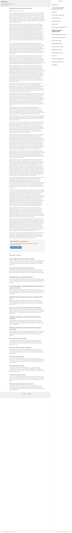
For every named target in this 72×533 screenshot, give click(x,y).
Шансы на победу (55, 24)
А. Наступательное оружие (17, 374)
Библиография (54, 64)
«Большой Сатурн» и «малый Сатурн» (59, 37)
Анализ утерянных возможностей (58, 15)
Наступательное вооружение (17, 338)
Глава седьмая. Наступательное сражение (21, 267)
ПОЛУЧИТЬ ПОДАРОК (16, 247)
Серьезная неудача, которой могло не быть (59, 27)
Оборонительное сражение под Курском (21, 383)
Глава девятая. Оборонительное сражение (21, 258)
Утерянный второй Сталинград (57, 46)
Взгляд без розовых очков (56, 40)
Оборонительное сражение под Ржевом (21, 277)
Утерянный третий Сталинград (57, 52)
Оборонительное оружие (16, 365)
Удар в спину (54, 55)
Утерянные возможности (56, 18)
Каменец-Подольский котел (57, 49)
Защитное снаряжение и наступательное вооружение (25, 307)
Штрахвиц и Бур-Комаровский (57, 58)
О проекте (24, 393)
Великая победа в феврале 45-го (57, 61)
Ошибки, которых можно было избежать (59, 34)
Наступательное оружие (16, 356)
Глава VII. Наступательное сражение (20, 347)
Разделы (29, 393)
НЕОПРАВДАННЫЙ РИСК (57, 43)
